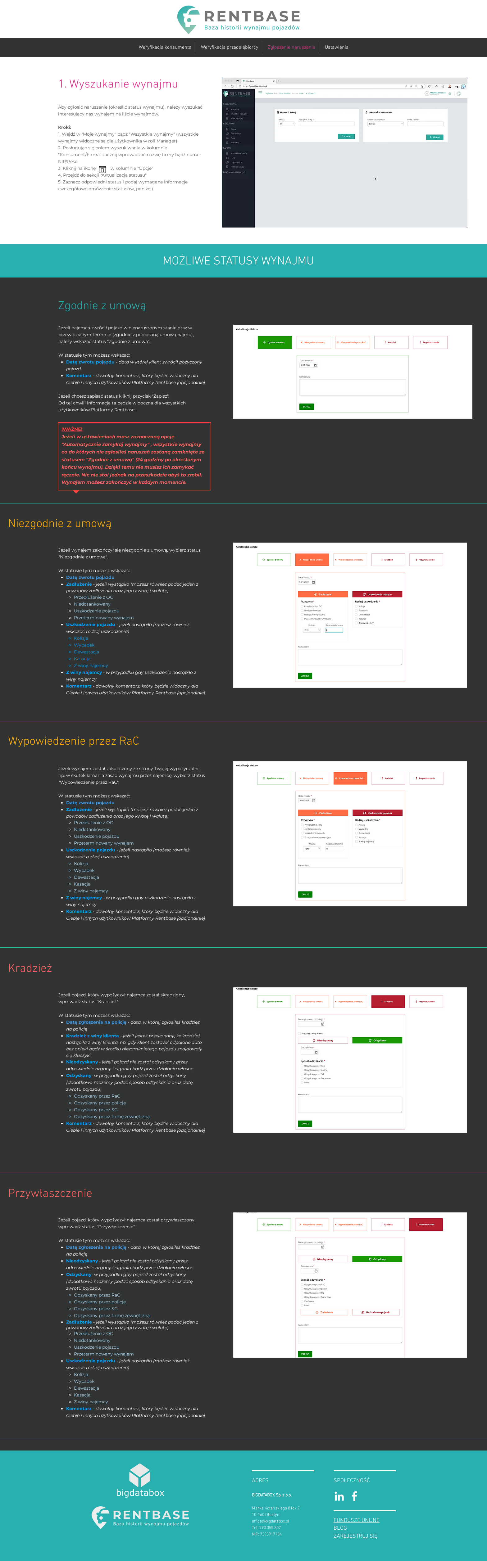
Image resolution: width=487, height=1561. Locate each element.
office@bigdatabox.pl (270, 1521)
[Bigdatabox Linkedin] (339, 1496)
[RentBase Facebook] (354, 1496)
